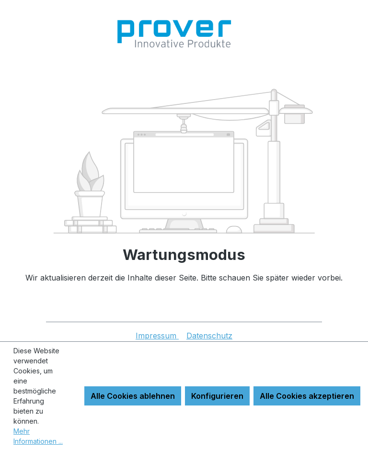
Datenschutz (209, 335)
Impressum (157, 335)
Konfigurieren (217, 396)
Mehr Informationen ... (38, 436)
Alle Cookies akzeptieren (307, 396)
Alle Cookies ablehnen (133, 396)
